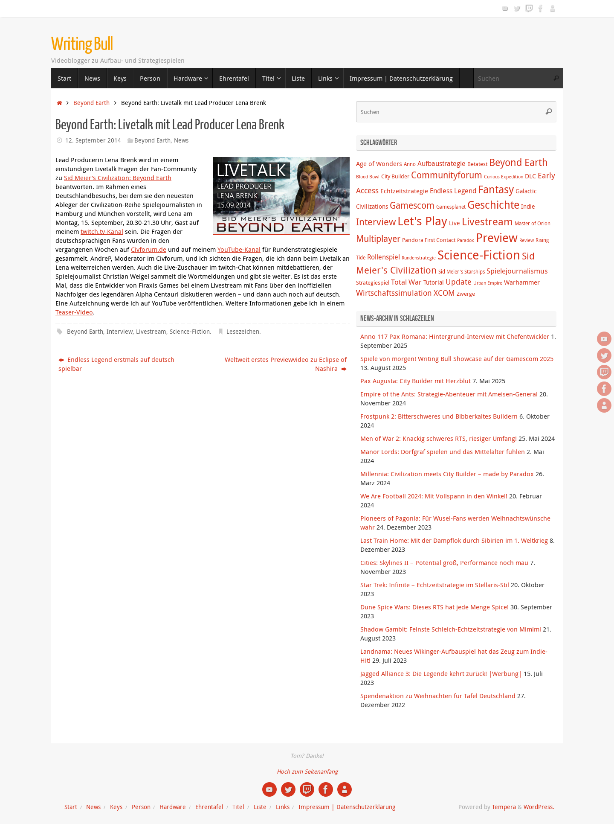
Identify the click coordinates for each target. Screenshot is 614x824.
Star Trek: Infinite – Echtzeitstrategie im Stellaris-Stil (434, 584)
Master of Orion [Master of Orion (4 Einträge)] (532, 223)
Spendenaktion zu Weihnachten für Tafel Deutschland (438, 695)
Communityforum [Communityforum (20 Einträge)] (446, 175)
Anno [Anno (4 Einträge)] (410, 164)
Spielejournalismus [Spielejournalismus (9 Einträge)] (517, 271)
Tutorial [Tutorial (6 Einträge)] (433, 282)
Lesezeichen (242, 331)
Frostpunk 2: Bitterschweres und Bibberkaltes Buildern (439, 416)
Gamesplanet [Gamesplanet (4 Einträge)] (451, 206)
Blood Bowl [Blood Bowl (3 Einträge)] (367, 177)
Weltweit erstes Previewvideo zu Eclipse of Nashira (286, 364)
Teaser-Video (74, 312)
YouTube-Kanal (239, 249)
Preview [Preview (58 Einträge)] (497, 237)
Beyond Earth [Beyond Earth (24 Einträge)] (518, 162)
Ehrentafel (209, 807)
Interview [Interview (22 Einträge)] (376, 221)
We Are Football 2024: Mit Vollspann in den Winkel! (433, 496)
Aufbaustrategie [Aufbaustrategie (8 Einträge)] (441, 163)
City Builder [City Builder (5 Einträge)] (395, 176)
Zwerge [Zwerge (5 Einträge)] (466, 293)
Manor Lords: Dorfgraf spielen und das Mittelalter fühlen (442, 451)
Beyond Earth (91, 103)
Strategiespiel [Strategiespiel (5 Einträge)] (372, 282)
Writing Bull (82, 44)
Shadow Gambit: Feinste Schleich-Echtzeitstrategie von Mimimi (450, 629)
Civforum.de (148, 249)
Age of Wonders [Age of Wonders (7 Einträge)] (379, 163)
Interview (120, 331)
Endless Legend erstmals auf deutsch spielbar (116, 364)
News (181, 140)
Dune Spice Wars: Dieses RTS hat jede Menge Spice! (434, 607)
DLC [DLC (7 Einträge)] (530, 176)
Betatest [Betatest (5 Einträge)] (477, 164)
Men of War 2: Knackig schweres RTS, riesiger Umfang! (438, 438)
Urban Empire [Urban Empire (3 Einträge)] (487, 283)
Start (70, 807)
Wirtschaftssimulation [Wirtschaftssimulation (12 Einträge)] (394, 293)
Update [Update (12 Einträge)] (459, 282)
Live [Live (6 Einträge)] (454, 223)
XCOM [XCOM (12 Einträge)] (444, 293)
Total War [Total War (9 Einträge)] (406, 282)
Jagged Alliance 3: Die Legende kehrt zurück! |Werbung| (441, 673)
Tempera (504, 807)
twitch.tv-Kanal (102, 231)
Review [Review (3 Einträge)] (526, 240)
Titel (238, 807)
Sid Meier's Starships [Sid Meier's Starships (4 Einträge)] (461, 271)
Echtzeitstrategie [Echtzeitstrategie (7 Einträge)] (404, 190)
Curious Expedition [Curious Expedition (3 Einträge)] (503, 177)
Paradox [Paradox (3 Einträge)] (465, 240)
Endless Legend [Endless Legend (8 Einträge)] (453, 190)
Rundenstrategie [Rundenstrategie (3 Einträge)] (419, 258)
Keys (116, 807)
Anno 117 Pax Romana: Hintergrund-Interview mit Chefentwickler (454, 336)
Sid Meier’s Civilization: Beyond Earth (117, 177)
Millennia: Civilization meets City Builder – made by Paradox (447, 473)
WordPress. (539, 807)
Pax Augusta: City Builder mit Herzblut (415, 380)
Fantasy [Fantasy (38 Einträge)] (496, 189)
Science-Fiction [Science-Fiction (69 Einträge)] (478, 254)
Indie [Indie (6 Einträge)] (528, 206)
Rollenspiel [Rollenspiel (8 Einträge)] (383, 257)
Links (283, 807)
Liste (260, 807)
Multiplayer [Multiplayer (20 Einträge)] (378, 239)
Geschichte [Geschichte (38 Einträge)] (493, 204)
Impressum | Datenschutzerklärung (346, 807)
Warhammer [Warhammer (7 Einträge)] (522, 282)
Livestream (151, 331)
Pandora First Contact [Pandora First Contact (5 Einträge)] (428, 240)
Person (141, 807)
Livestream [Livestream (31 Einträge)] (487, 221)
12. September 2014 (93, 140)
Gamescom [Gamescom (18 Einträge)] (412, 205)
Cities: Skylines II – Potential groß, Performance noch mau (444, 562)
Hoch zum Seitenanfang (307, 771)
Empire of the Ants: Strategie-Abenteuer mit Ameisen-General (449, 394)
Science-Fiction (190, 331)
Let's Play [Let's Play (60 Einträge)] (422, 221)
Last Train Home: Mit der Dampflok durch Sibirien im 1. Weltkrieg (454, 540)
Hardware (172, 807)
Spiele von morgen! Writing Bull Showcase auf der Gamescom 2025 (456, 358)
